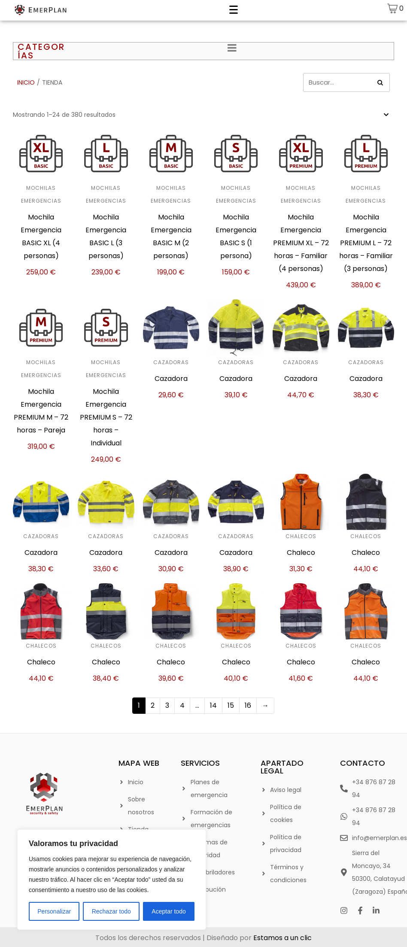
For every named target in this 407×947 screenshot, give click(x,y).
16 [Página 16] (248, 705)
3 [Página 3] (167, 705)
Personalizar (54, 911)
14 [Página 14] (213, 705)
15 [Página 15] (231, 705)
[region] (111, 879)
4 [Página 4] (182, 705)
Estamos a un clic (282, 938)
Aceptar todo (168, 911)
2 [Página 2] (153, 705)
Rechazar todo (111, 911)
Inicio (26, 82)
